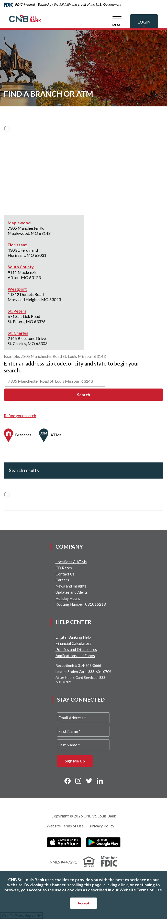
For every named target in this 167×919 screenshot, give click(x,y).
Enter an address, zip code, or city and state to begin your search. (71, 366)
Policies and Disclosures (76, 649)
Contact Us (64, 574)
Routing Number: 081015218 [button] (80, 604)
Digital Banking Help (73, 637)
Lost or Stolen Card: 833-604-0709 (83, 671)
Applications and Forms (75, 655)
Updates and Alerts (71, 592)
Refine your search (20, 415)
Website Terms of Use (65, 826)
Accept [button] (83, 903)
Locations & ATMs (71, 561)
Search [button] (83, 394)
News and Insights (70, 586)
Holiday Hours (67, 598)
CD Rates (63, 568)
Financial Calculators (73, 643)
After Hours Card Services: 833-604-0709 (81, 679)
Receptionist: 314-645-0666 (78, 665)
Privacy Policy (102, 826)
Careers (62, 580)
